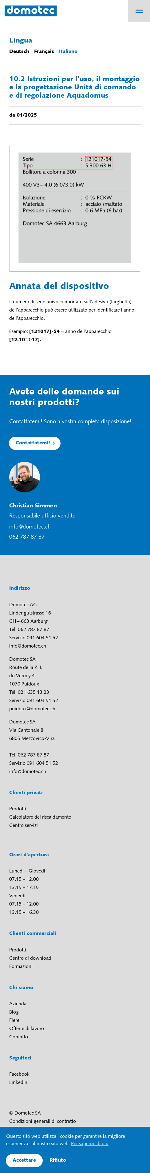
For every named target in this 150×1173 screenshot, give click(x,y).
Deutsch (19, 51)
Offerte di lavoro (26, 1028)
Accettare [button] (24, 1160)
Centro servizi (23, 825)
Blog (14, 1012)
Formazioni (21, 966)
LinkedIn (18, 1082)
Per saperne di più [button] (90, 1143)
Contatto (18, 1037)
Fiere (14, 1020)
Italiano (68, 51)
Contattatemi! (33, 443)
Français (44, 51)
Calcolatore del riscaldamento (40, 817)
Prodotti (17, 809)
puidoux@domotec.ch (32, 709)
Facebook (19, 1074)
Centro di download (30, 958)
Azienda (17, 1004)
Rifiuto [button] (57, 1160)
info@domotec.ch (30, 527)
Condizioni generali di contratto (42, 1121)
